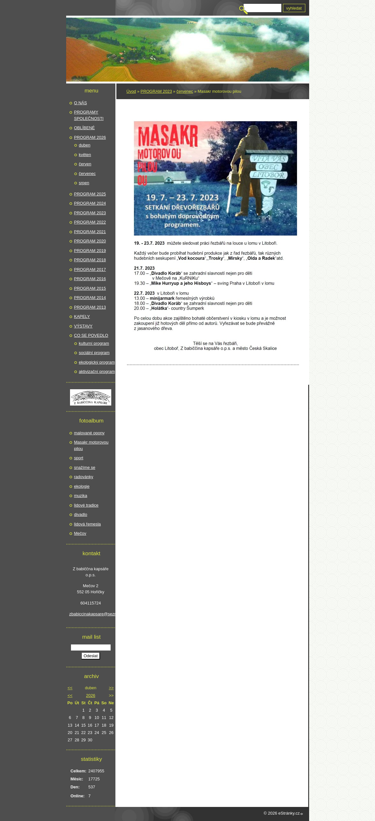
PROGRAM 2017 (90, 269)
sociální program (94, 352)
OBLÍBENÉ (84, 127)
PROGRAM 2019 (90, 250)
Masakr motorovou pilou (91, 445)
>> (111, 687)
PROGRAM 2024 (90, 203)
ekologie (82, 486)
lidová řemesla (87, 524)
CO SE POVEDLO (91, 335)
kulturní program (94, 343)
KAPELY (82, 316)
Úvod (131, 91)
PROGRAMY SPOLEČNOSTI (89, 115)
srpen (84, 182)
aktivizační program (97, 371)
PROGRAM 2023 (156, 91)
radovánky (83, 476)
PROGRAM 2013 (90, 307)
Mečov (80, 533)
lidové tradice (86, 505)
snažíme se (84, 467)
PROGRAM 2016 (90, 278)
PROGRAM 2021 (90, 231)
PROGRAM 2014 (90, 297)
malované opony (89, 432)
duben (84, 145)
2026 (90, 695)
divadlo (80, 514)
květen (85, 154)
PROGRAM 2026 (90, 137)
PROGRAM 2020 (90, 241)
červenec (184, 91)
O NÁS (80, 102)
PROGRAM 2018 (90, 259)
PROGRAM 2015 (90, 288)
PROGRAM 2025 (90, 194)
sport (78, 457)
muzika (80, 495)
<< (69, 687)
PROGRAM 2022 (90, 222)
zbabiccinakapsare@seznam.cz (90, 614)
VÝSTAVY (83, 326)
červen (85, 164)
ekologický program (97, 362)
